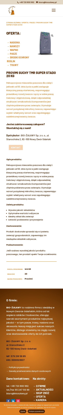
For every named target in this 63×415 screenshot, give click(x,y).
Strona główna (13, 22)
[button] (52, 35)
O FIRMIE (41, 386)
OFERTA (25, 22)
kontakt (12, 147)
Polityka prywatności (19, 367)
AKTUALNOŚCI (44, 389)
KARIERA (41, 400)
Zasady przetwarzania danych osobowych (30, 371)
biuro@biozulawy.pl (16, 393)
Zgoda (23, 411)
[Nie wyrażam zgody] (60, 408)
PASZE (32, 22)
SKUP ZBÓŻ (42, 393)
